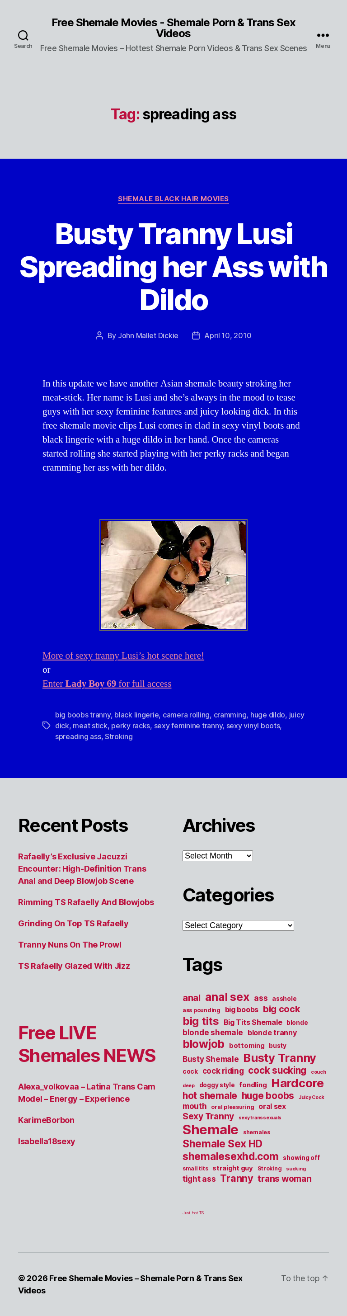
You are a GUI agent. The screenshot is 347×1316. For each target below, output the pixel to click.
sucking (295, 1169)
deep (189, 1086)
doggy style (217, 1085)
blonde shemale (213, 1032)
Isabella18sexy (46, 1141)
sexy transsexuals (260, 1118)
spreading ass (78, 736)
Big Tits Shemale (253, 1022)
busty (277, 1045)
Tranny (236, 1178)
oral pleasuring (232, 1107)
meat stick (90, 725)
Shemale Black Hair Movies (173, 199)
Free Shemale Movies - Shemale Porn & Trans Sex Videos (173, 28)
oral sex (272, 1106)
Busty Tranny (279, 1058)
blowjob (204, 1044)
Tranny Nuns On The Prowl (70, 944)
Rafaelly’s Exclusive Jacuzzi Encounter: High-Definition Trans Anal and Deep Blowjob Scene (82, 869)
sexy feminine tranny (188, 725)
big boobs (242, 1009)
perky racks (130, 725)
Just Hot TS (193, 1212)
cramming (230, 714)
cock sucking (277, 1070)
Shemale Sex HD (223, 1143)
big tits (201, 1021)
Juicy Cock (311, 1097)
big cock (281, 1009)
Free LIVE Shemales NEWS (86, 1044)
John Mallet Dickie (148, 335)
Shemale (211, 1129)
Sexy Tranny (208, 1116)
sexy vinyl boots (253, 725)
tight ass (199, 1179)
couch (318, 1072)
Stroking (119, 736)
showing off (301, 1157)
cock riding (223, 1070)
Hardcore (297, 1083)
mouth (195, 1106)
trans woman (284, 1178)
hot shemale (210, 1095)
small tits (195, 1168)
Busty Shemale (211, 1059)
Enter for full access (106, 684)
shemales (256, 1132)
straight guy (232, 1168)
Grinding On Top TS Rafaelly (73, 923)
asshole (284, 998)
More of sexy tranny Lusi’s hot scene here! (123, 656)
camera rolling (186, 714)
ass (260, 998)
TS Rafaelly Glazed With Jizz (74, 966)
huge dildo (267, 714)
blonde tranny (272, 1032)
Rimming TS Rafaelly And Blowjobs (86, 902)
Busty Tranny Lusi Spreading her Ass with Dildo (173, 266)
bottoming (247, 1046)
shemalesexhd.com (231, 1156)
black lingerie (136, 714)
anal (192, 997)
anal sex (227, 997)
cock (190, 1071)
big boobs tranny (83, 714)
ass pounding (201, 1010)
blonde (297, 1022)
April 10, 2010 (227, 335)
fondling (253, 1085)
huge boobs (268, 1095)
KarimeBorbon (46, 1120)
